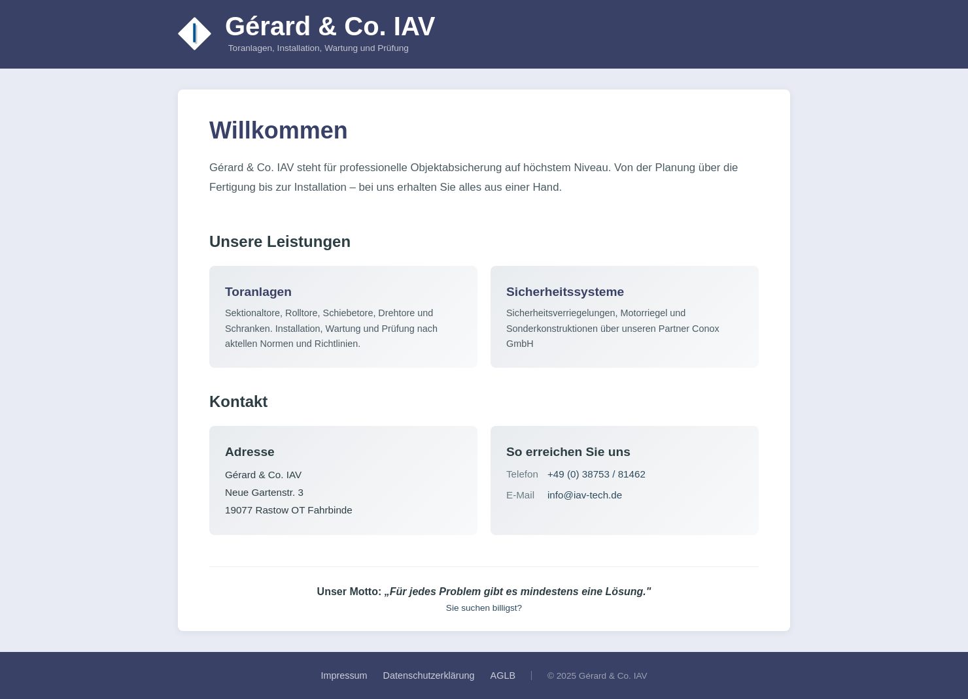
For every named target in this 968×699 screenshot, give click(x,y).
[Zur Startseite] (195, 34)
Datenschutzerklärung (429, 675)
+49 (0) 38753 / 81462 (596, 474)
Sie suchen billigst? (484, 608)
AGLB (503, 675)
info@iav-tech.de (584, 494)
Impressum (343, 675)
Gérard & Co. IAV (330, 26)
